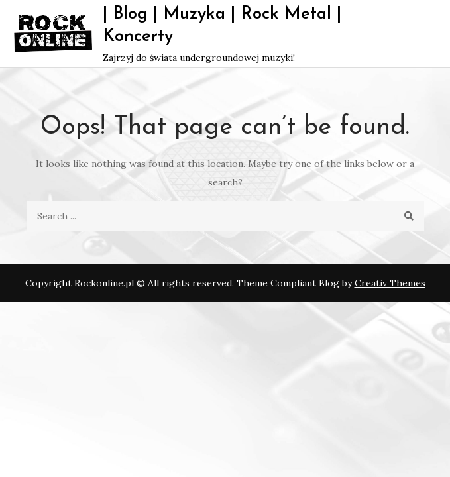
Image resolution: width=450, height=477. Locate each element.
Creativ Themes (390, 283)
